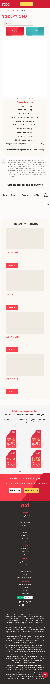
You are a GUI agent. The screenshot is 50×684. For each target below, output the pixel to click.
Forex (17, 10)
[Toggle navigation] (45, 4)
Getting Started (25, 516)
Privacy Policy (25, 574)
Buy (35, 31)
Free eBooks (25, 551)
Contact (25, 590)
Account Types (25, 535)
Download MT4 (25, 525)
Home (4, 10)
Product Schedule (25, 565)
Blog (25, 555)
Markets (25, 532)
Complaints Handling (25, 571)
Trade (8, 10)
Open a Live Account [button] (31, 490)
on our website (32, 656)
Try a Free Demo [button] (15, 490)
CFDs (13, 10)
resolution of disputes (38, 667)
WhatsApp (25, 587)
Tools (25, 541)
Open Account (26, 4)
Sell (15, 31)
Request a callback (25, 584)
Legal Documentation (25, 562)
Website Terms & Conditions (25, 577)
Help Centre (25, 593)
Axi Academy (25, 548)
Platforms (25, 538)
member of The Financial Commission (29, 665)
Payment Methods (25, 522)
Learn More (12, 265)
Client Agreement (25, 568)
